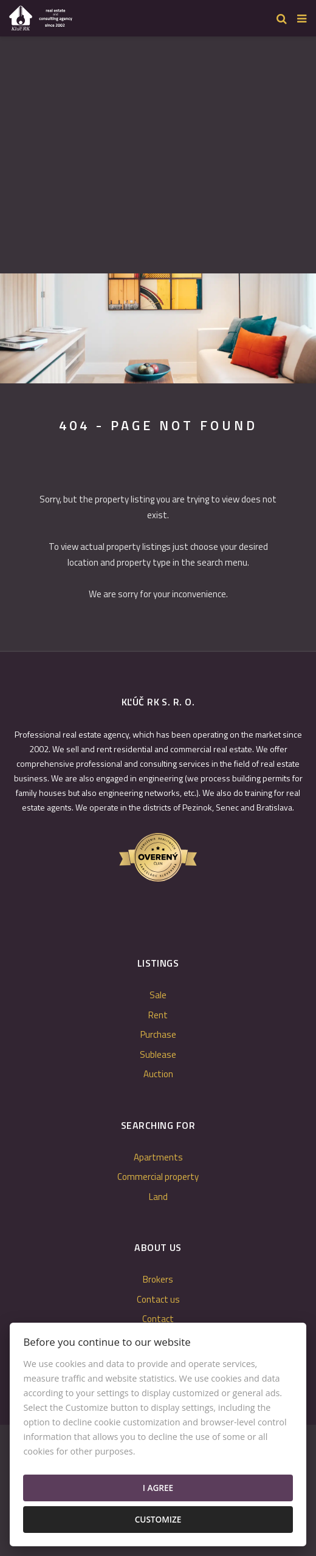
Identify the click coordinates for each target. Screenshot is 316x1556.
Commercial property (158, 1177)
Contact (158, 1319)
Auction (158, 1074)
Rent (158, 1015)
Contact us (158, 1299)
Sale (158, 995)
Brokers (158, 1279)
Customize (158, 1519)
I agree (158, 1487)
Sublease (158, 1054)
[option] (158, 328)
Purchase (158, 1034)
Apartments (158, 1157)
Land (158, 1197)
